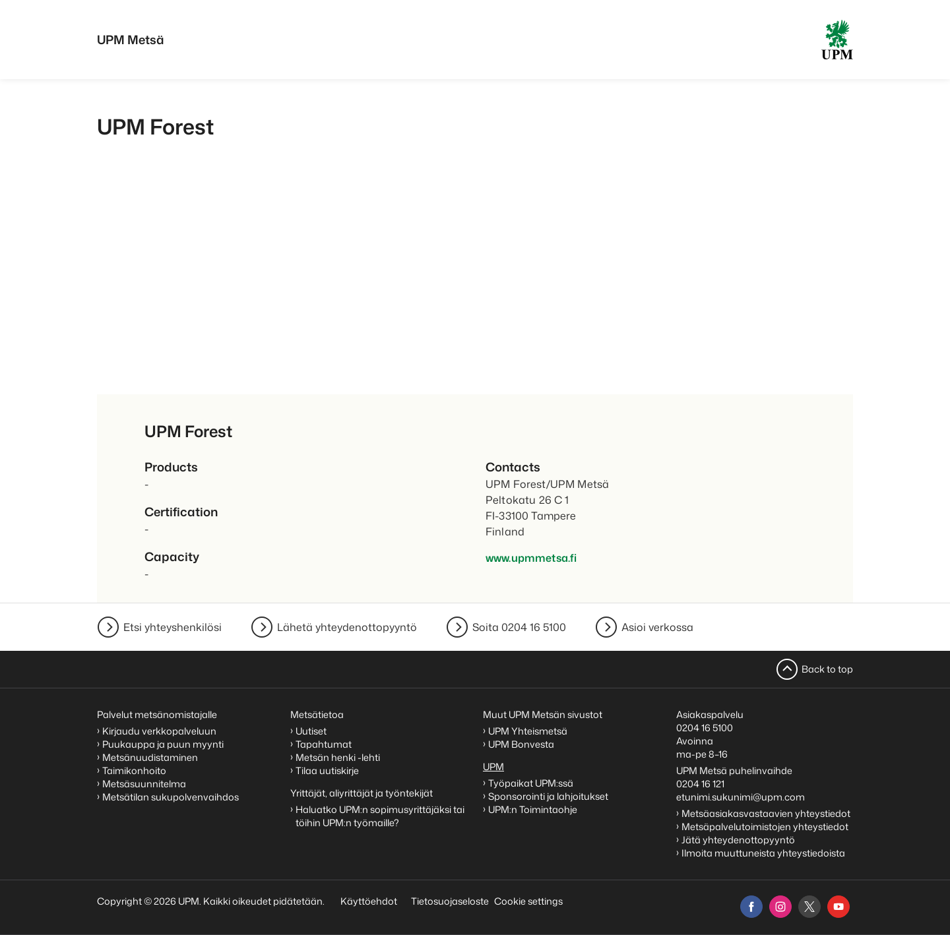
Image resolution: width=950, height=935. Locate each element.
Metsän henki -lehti (338, 757)
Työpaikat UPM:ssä (530, 783)
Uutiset (311, 731)
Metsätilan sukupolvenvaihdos (170, 797)
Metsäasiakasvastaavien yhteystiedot (765, 813)
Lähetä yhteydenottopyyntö (347, 627)
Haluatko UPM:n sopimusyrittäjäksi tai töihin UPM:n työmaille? (380, 815)
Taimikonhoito (134, 770)
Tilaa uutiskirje (327, 770)
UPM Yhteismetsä (527, 731)
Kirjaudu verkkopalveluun (159, 731)
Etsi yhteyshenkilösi (172, 627)
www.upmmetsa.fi (531, 558)
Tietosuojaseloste (449, 901)
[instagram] (780, 906)
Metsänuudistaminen (150, 757)
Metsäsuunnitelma (144, 784)
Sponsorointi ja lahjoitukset (549, 796)
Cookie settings (528, 901)
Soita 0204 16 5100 (519, 627)
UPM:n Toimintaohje (532, 809)
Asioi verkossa (657, 627)
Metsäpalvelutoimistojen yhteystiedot (764, 826)
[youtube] (838, 906)
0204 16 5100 (704, 728)
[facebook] (751, 906)
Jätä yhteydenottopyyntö (738, 840)
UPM (493, 766)
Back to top (827, 669)
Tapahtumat (324, 744)
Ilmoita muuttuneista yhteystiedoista (763, 853)
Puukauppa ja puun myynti (163, 744)
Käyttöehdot (368, 901)
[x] (809, 906)
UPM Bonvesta (522, 744)
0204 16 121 (700, 784)
